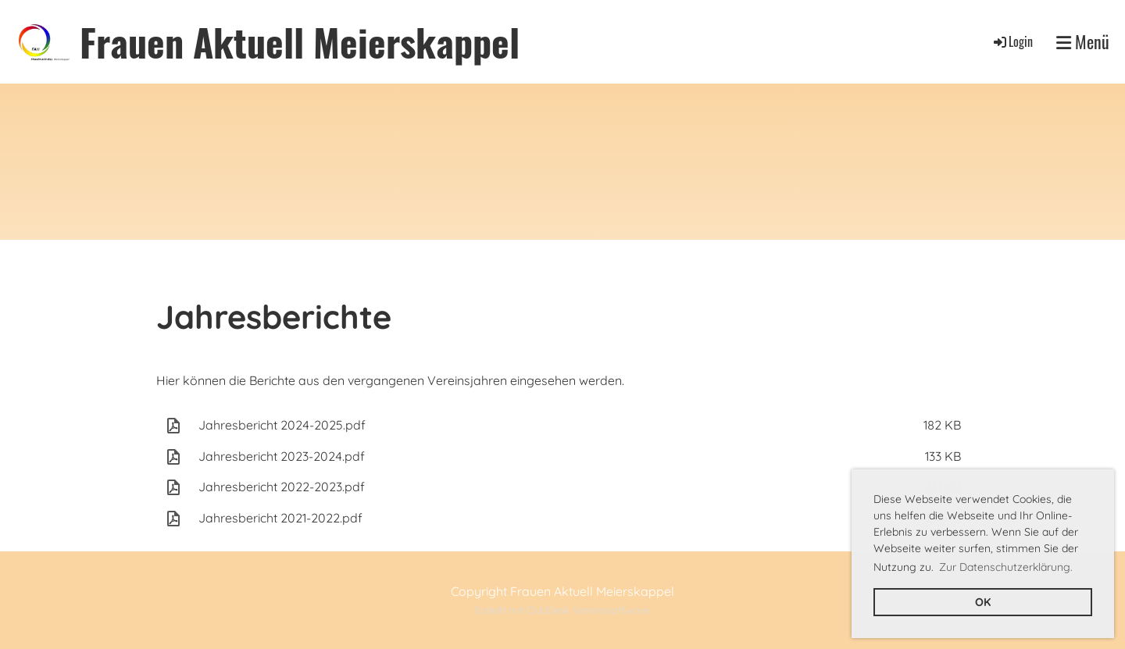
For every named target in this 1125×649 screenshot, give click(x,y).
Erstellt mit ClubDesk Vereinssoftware (562, 610)
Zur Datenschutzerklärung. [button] (1006, 567)
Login (1012, 41)
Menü (1082, 42)
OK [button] (983, 602)
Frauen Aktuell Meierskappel (300, 42)
